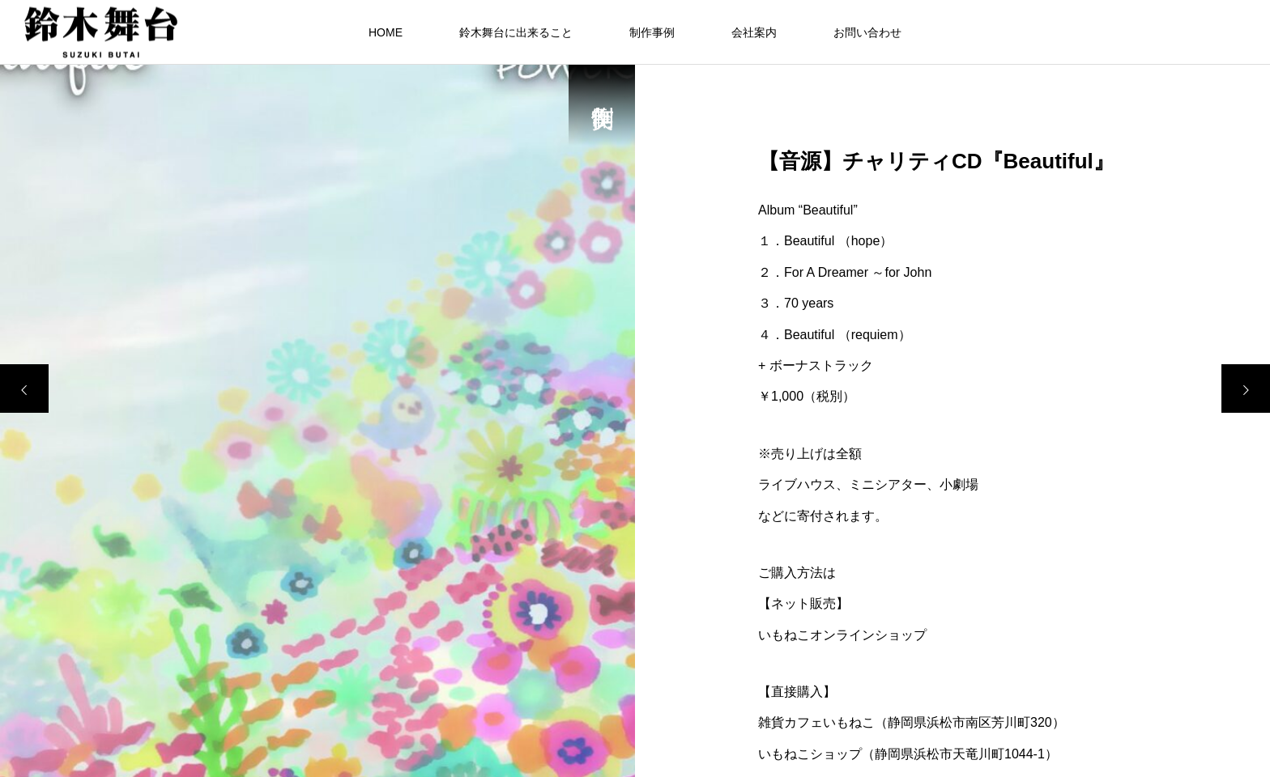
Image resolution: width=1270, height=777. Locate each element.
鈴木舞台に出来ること (516, 32)
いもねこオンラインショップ (842, 635)
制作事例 (652, 32)
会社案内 (754, 32)
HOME (386, 32)
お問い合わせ (867, 32)
